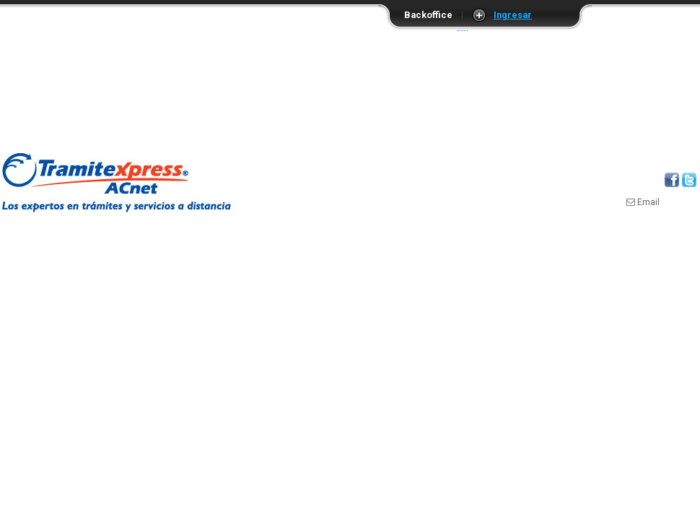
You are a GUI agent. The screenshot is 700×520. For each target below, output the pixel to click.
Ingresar (513, 14)
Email (643, 202)
